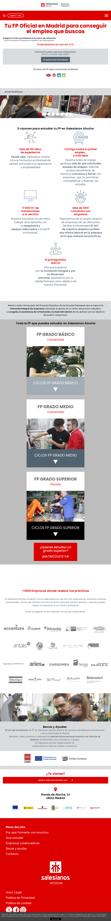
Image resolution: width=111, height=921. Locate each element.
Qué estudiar (14, 838)
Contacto (12, 854)
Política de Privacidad (20, 897)
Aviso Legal (14, 892)
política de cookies (66, 916)
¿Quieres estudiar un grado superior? (55, 552)
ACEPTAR (55, 919)
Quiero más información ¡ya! (55, 780)
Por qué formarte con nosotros (27, 832)
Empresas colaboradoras (23, 843)
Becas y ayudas (16, 848)
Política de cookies (19, 903)
